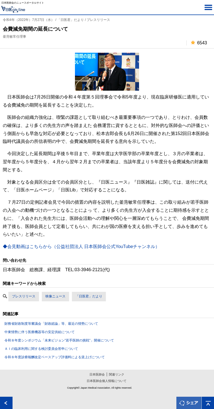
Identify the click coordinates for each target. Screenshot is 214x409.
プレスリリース (23, 296)
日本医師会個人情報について (107, 380)
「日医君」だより (89, 296)
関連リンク (116, 374)
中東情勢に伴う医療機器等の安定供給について (39, 332)
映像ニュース (55, 296)
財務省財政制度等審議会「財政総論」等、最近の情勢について (51, 324)
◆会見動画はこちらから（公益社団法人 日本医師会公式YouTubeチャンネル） (81, 246)
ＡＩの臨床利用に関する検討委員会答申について (41, 349)
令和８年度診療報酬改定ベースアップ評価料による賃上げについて (54, 357)
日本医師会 (97, 374)
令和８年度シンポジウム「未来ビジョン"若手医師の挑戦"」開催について (59, 340)
